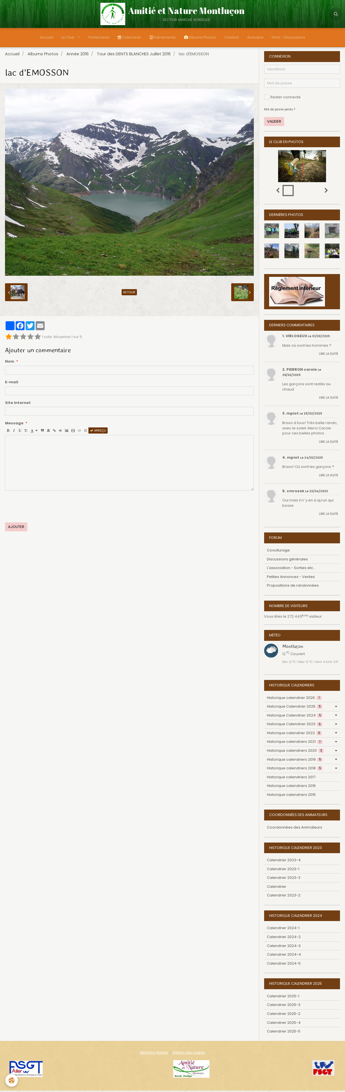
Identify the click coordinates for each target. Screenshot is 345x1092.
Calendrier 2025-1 (283, 997)
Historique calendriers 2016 (291, 787)
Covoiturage (278, 551)
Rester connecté (282, 98)
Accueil (46, 37)
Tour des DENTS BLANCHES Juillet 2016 (134, 55)
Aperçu (98, 432)
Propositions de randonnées (293, 586)
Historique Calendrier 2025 (294, 707)
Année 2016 (77, 55)
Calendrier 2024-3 (284, 947)
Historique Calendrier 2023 (294, 725)
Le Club (68, 37)
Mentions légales (154, 1054)
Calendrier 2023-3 (283, 879)
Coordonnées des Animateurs (294, 828)
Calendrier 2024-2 (284, 938)
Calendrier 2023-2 (283, 896)
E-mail (11, 383)
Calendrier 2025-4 (284, 1024)
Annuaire (255, 37)
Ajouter (16, 528)
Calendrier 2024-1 (283, 929)
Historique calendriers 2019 (294, 760)
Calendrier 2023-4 (284, 861)
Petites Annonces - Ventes (291, 578)
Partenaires (98, 37)
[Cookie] (12, 1080)
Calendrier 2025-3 (283, 1006)
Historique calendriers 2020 (295, 752)
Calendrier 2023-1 (283, 870)
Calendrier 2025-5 (283, 1032)
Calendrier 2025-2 (283, 1015)
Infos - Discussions (288, 37)
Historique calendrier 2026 (294, 699)
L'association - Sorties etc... (291, 569)
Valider (274, 122)
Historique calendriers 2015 (291, 796)
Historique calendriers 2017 (291, 778)
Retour (129, 293)
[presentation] (47, 508)
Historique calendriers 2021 (294, 743)
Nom (9, 362)
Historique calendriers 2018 (294, 769)
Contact (231, 37)
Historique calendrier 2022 (294, 734)
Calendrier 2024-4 (284, 955)
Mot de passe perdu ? (279, 111)
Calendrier (129, 37)
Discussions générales (287, 560)
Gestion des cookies (188, 1054)
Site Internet (18, 404)
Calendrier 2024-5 (284, 964)
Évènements (163, 37)
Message (14, 424)
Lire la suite (328, 355)
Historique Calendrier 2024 (294, 716)
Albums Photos (200, 37)
